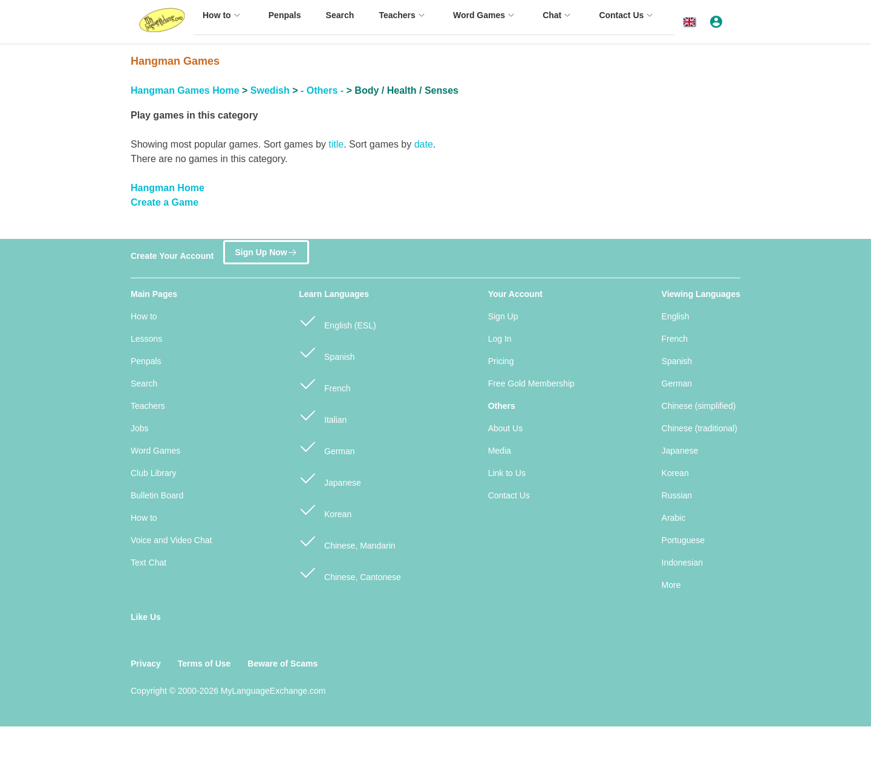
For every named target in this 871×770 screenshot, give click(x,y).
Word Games (155, 450)
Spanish (326, 352)
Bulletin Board (157, 495)
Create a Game (164, 202)
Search (144, 383)
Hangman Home (167, 188)
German (326, 446)
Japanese (330, 478)
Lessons (146, 339)
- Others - (322, 90)
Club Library (153, 473)
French (324, 383)
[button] (691, 22)
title (336, 144)
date (423, 144)
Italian (323, 415)
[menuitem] (223, 21)
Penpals (146, 361)
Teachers (148, 406)
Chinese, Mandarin (347, 540)
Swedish (270, 90)
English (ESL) (337, 320)
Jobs (140, 428)
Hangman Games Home (185, 90)
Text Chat (148, 562)
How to (144, 316)
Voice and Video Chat (171, 540)
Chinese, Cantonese (350, 572)
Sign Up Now (266, 250)
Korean (325, 509)
